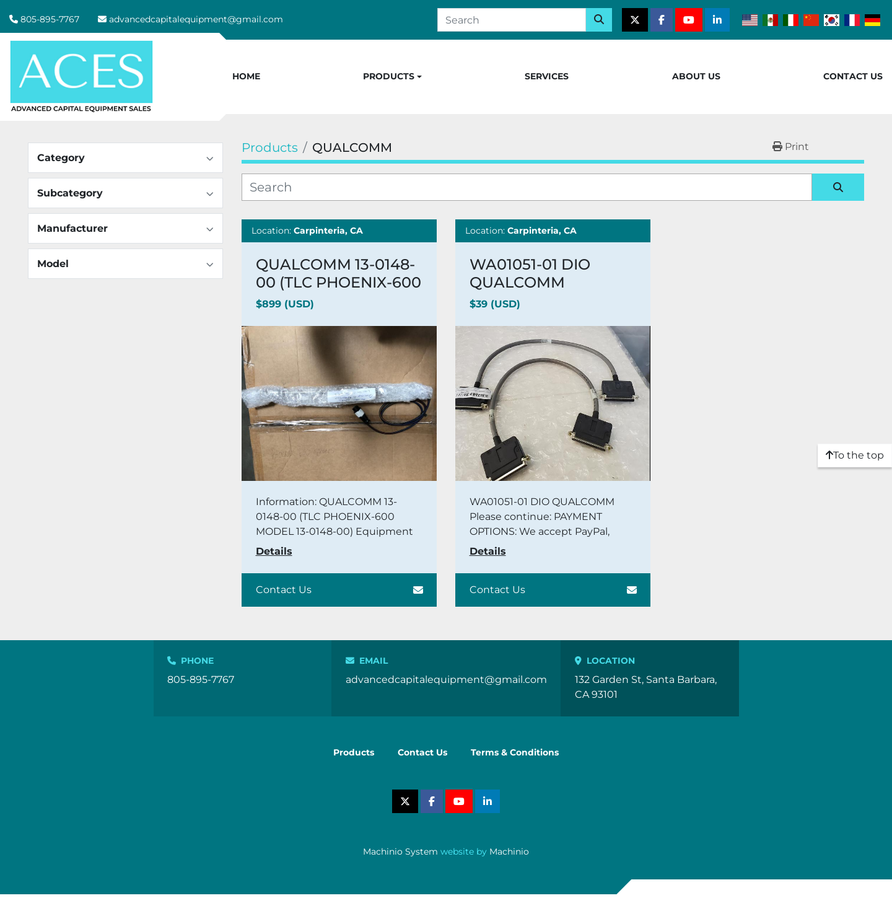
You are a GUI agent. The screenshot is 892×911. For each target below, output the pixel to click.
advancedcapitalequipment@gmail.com (196, 19)
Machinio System (400, 851)
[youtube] (688, 20)
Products (388, 76)
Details (274, 551)
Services (547, 76)
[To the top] (855, 455)
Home (246, 76)
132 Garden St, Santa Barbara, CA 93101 (646, 687)
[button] (392, 77)
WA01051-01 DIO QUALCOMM (530, 273)
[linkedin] (717, 20)
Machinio (509, 851)
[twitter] (635, 20)
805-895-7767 (49, 19)
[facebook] (661, 20)
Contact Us (853, 76)
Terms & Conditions (515, 752)
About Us (696, 76)
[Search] (511, 20)
